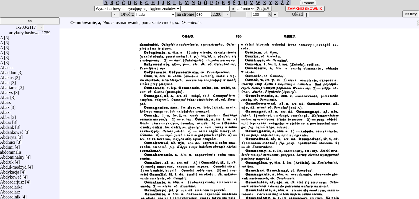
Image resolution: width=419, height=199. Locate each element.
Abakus (7, 76)
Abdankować (11, 131)
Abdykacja (9, 170)
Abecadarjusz (12, 180)
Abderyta (8, 135)
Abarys (6, 91)
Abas (4, 96)
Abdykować (10, 175)
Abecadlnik (10, 195)
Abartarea (8, 86)
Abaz (4, 106)
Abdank (7, 126)
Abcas (5, 121)
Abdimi (7, 145)
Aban (5, 81)
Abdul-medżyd (13, 165)
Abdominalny (12, 155)
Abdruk (7, 160)
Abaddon (8, 71)
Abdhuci (7, 140)
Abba (5, 116)
